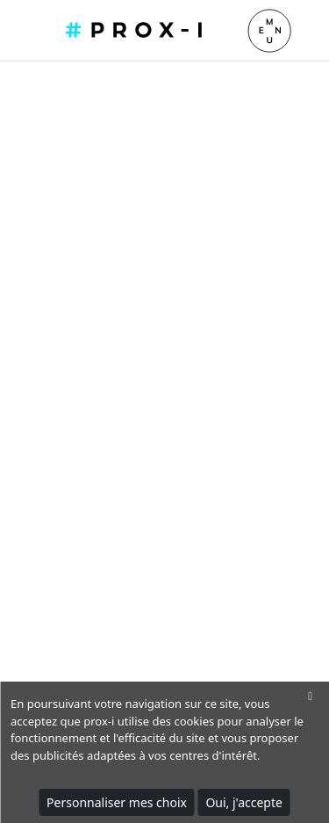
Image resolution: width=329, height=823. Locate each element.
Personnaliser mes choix (116, 802)
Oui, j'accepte (244, 802)
